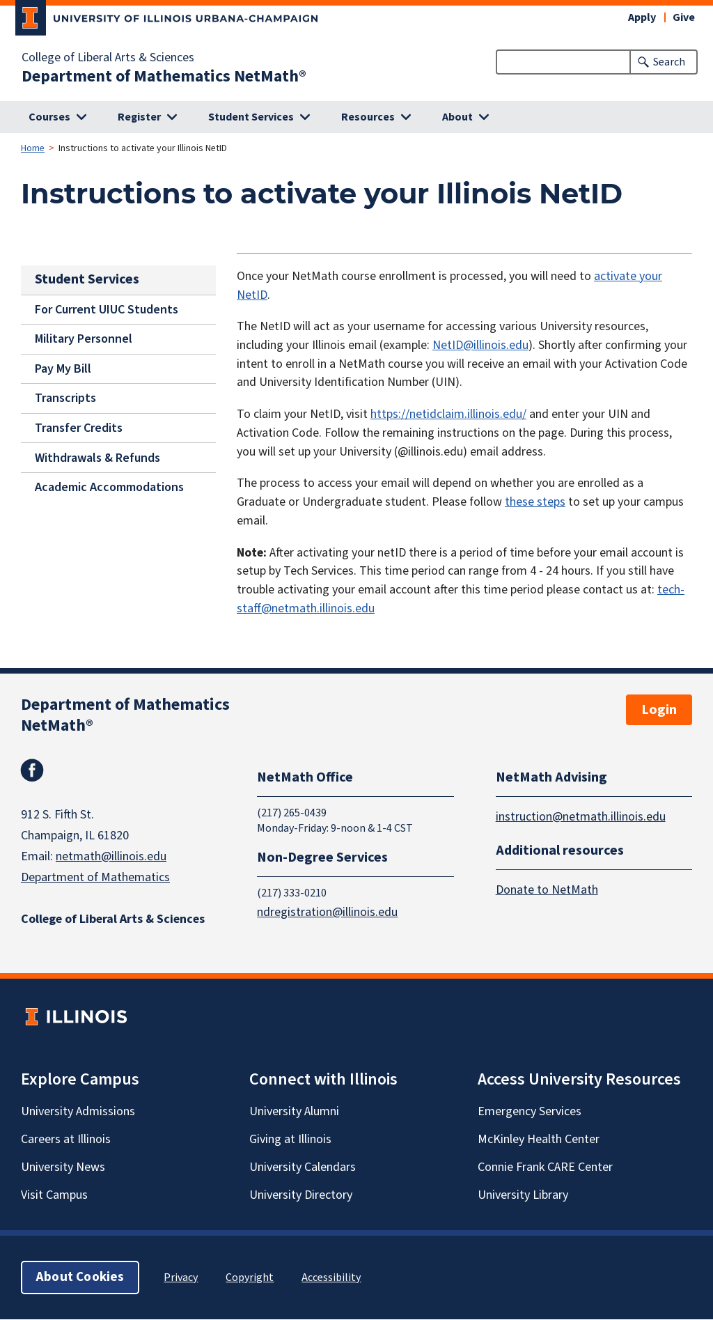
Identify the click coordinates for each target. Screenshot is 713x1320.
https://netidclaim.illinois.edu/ (448, 414)
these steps (535, 502)
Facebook (32, 770)
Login (659, 710)
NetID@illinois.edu (480, 345)
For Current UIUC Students (106, 309)
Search (669, 62)
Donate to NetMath (547, 890)
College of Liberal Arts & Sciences (108, 57)
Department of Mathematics (95, 877)
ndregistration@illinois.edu (327, 913)
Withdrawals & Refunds (97, 457)
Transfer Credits (79, 428)
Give (684, 17)
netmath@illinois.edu (111, 856)
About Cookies (80, 1277)
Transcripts (65, 398)
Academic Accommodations (109, 487)
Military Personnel (83, 339)
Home (33, 148)
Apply (642, 17)
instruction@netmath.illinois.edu (581, 816)
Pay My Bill (63, 369)
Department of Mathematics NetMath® (164, 76)
